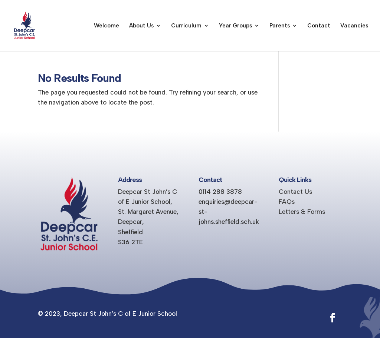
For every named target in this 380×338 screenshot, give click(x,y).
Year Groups (235, 26)
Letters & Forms (302, 211)
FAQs (287, 201)
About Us (141, 26)
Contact (318, 26)
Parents (279, 26)
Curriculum (186, 26)
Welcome (106, 26)
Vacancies (354, 26)
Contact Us (295, 191)
